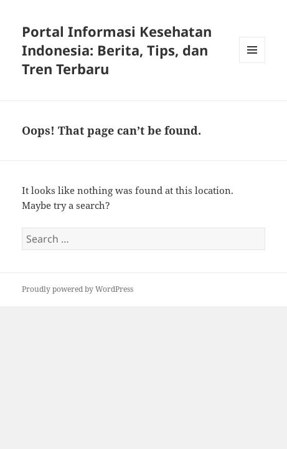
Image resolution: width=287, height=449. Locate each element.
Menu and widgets (252, 62)
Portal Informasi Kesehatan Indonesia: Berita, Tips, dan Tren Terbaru (117, 50)
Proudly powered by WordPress (77, 289)
